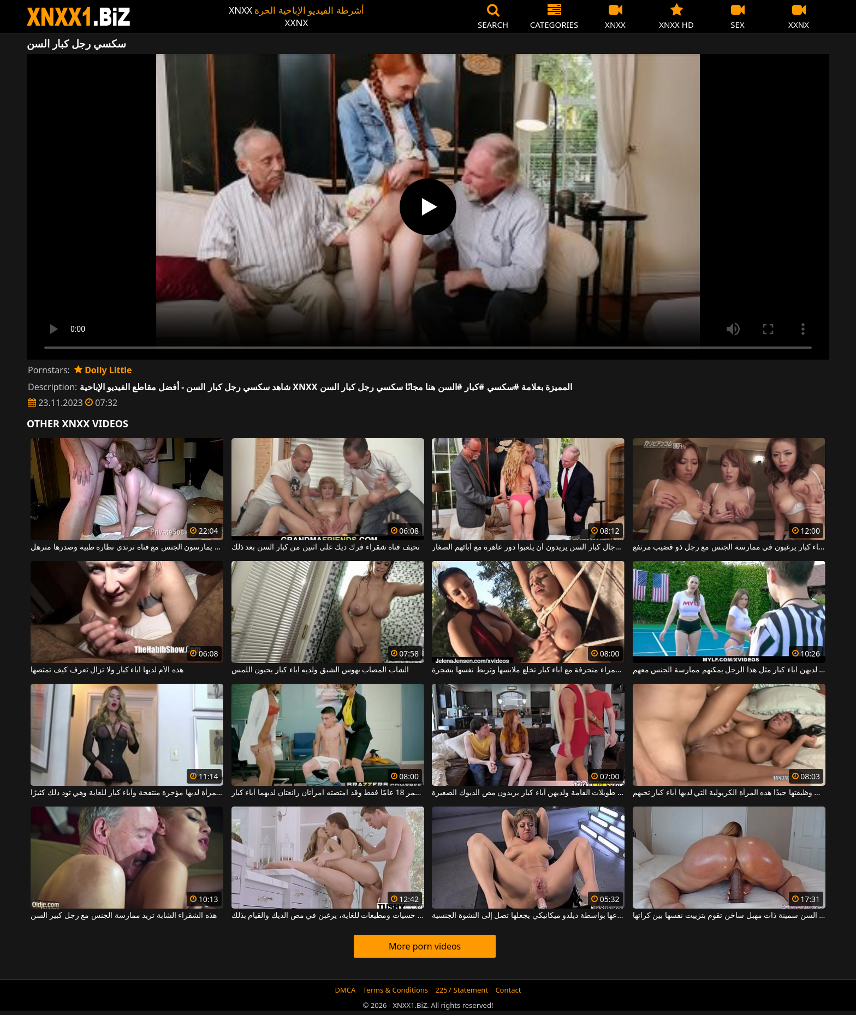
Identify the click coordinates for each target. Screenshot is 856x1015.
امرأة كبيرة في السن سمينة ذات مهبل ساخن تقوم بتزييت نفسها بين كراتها (729, 915)
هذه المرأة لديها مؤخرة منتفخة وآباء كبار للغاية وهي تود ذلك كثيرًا (127, 793)
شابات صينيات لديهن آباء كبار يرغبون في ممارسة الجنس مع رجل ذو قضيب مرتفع (729, 547)
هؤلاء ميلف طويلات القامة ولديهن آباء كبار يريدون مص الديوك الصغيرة (528, 793)
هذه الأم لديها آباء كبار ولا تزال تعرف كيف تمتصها (107, 670)
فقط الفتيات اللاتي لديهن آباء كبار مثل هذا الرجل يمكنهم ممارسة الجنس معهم (729, 670)
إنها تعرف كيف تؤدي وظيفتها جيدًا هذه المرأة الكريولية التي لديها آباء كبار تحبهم (729, 793)
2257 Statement (461, 990)
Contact (508, 990)
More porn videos (425, 946)
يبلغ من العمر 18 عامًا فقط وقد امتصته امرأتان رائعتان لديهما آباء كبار (327, 793)
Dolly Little (103, 370)
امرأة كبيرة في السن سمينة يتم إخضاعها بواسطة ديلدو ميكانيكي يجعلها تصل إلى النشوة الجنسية (528, 915)
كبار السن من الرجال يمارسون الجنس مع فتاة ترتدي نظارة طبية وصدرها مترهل (127, 547)
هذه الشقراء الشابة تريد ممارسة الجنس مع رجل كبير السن (124, 915)
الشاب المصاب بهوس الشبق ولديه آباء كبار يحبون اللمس (320, 670)
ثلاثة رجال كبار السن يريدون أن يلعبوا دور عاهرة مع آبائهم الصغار (528, 547)
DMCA (345, 990)
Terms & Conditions (395, 990)
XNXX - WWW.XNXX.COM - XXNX (78, 16)
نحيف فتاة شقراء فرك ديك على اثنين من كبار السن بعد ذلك (325, 547)
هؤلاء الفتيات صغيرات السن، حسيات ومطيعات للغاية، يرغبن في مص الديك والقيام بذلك (327, 915)
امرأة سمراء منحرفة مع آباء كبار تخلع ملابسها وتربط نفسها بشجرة (528, 670)
